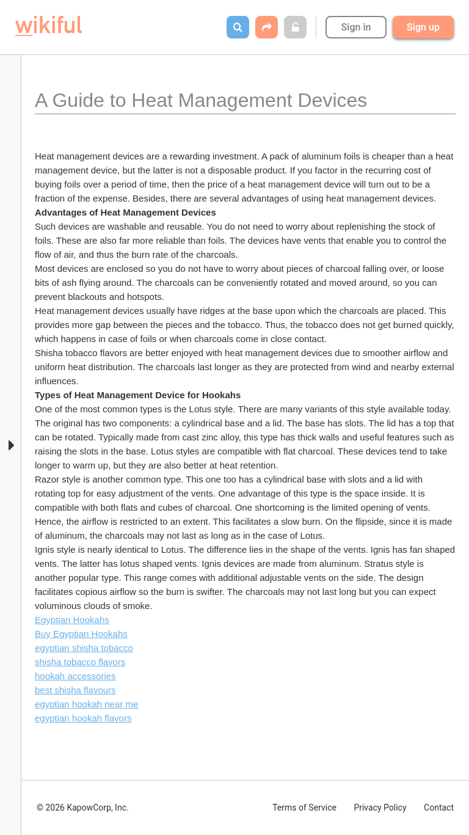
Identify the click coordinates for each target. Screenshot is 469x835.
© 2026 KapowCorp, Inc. (83, 807)
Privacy (380, 807)
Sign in (356, 27)
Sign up (423, 27)
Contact (439, 807)
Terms (304, 807)
